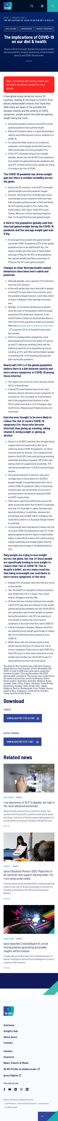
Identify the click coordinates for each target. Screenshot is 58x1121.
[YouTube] (9, 1089)
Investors (9, 1057)
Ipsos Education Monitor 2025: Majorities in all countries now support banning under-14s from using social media (28, 874)
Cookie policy (43, 1103)
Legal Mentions (10, 1103)
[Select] (42, 6)
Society (7, 866)
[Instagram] (21, 1089)
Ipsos (6, 17)
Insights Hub (18, 17)
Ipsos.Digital (11, 1075)
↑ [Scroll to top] (42, 1116)
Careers (8, 1051)
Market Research (44, 29)
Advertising (9, 939)
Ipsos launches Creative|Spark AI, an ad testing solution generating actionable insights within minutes (26, 947)
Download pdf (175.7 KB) (20, 741)
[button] (31, 6)
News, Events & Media (16, 1062)
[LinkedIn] (15, 1089)
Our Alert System (11, 1107)
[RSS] (27, 1089)
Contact (8, 1042)
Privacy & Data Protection (27, 1103)
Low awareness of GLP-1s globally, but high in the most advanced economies (29, 804)
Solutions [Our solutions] (9, 1025)
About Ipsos (10, 1037)
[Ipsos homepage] (8, 6)
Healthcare (10, 29)
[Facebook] (4, 1089)
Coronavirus (26, 29)
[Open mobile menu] (52, 6)
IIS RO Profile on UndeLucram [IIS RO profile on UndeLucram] (20, 1069)
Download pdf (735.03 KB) (21, 718)
